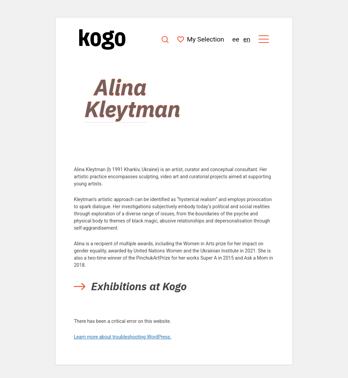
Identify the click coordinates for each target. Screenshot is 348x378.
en (246, 39)
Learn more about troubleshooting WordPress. (122, 337)
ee (235, 39)
